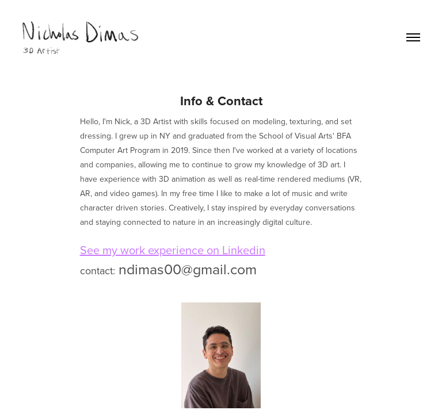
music (302, 193)
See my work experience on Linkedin (172, 249)
